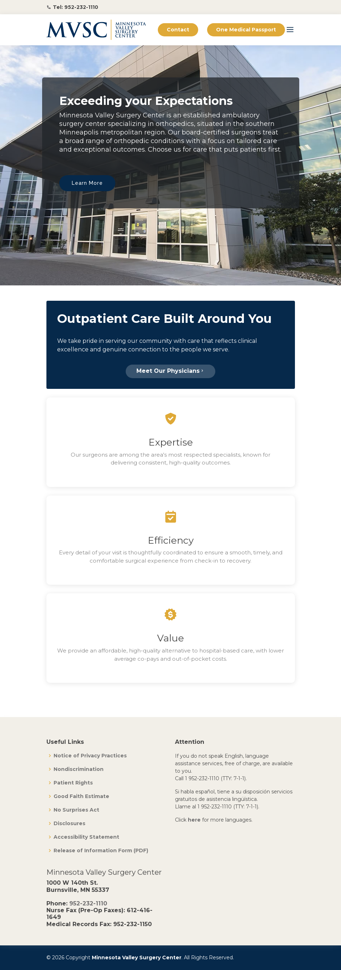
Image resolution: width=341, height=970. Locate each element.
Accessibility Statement (86, 836)
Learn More (87, 183)
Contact (178, 29)
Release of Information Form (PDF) (101, 850)
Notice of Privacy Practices (90, 755)
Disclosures (69, 823)
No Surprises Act (76, 809)
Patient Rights (73, 782)
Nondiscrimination (79, 769)
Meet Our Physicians (170, 370)
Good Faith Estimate (81, 796)
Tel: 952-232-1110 (75, 7)
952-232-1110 (88, 903)
